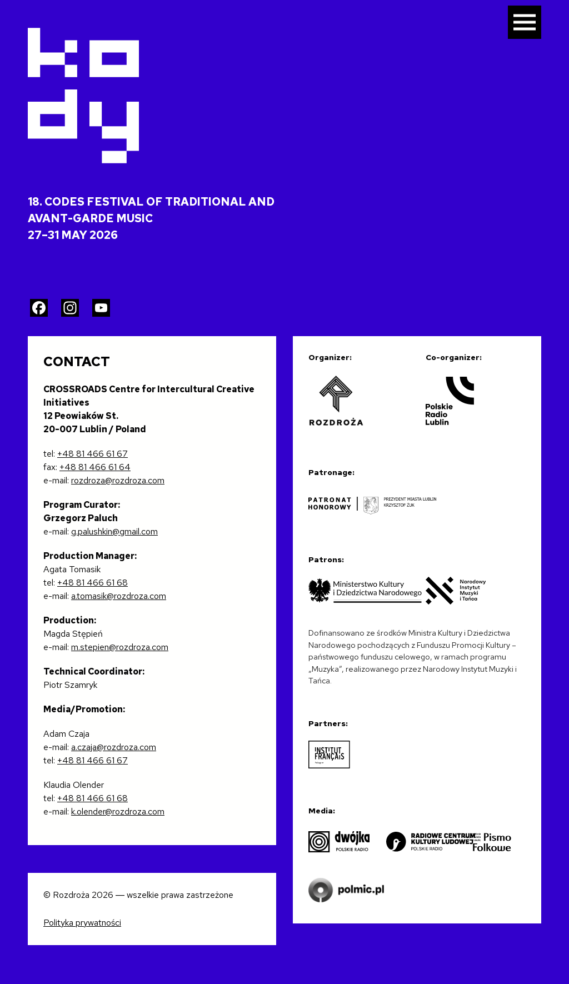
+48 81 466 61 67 (92, 453)
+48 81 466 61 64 (95, 467)
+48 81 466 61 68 (92, 582)
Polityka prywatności (82, 922)
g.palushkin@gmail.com (114, 531)
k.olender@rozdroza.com (117, 811)
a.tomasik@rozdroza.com (118, 596)
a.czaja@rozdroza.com (113, 747)
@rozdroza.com (138, 647)
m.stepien (90, 647)
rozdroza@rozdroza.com (117, 480)
